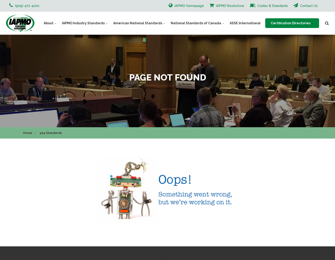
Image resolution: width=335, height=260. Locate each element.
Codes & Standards (269, 5)
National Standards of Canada (197, 23)
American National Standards (139, 23)
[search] (327, 23)
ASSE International (245, 23)
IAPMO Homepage (186, 5)
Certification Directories (292, 23)
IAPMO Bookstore (227, 5)
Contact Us (305, 5)
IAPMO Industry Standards (85, 23)
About (50, 23)
